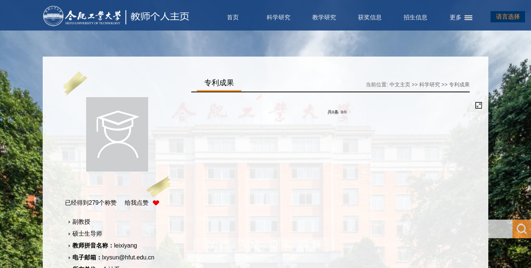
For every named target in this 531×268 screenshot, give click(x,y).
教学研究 (324, 17)
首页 (233, 17)
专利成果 (459, 84)
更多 (456, 17)
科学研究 (278, 17)
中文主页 (400, 84)
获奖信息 (370, 17)
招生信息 (415, 17)
